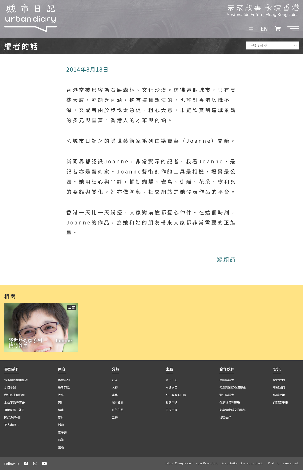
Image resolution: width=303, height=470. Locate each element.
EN (264, 28)
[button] (293, 28)
